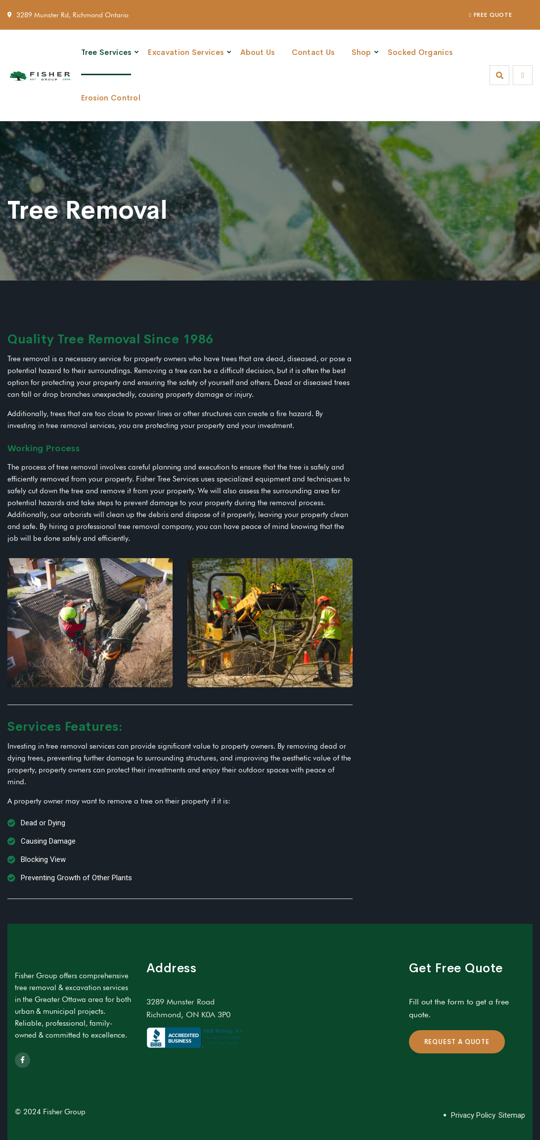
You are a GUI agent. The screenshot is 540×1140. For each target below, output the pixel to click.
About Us (257, 52)
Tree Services (106, 52)
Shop (361, 52)
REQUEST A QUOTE (457, 1042)
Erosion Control (111, 97)
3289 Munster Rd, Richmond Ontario (72, 15)
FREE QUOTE (490, 15)
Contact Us (313, 52)
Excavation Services (186, 52)
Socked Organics (420, 52)
